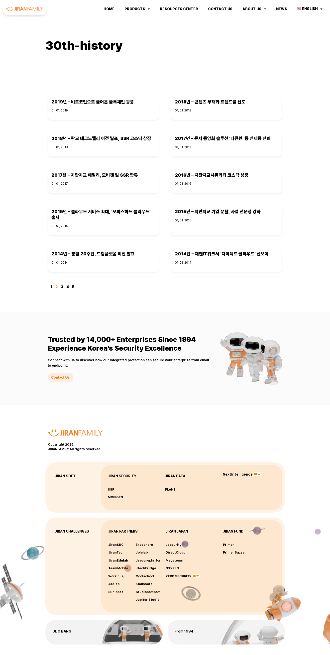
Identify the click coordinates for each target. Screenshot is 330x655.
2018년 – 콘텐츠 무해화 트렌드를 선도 (210, 101)
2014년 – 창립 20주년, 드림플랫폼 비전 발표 (93, 253)
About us (254, 9)
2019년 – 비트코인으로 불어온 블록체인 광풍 (92, 101)
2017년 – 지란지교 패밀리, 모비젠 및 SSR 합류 (94, 175)
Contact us (220, 9)
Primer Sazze (233, 552)
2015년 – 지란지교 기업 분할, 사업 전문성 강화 (218, 211)
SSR (111, 489)
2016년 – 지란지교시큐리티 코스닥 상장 (211, 175)
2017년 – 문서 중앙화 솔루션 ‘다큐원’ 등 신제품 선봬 (223, 138)
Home (109, 9)
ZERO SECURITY (178, 576)
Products (137, 9)
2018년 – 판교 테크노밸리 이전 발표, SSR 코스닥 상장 (101, 138)
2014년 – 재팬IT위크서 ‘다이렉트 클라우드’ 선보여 (222, 253)
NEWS (281, 9)
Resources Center (179, 9)
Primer (228, 545)
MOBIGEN (115, 497)
